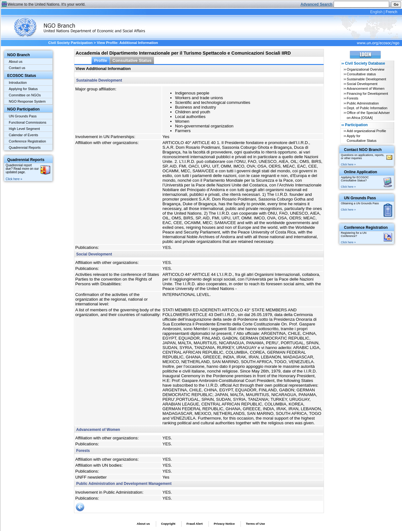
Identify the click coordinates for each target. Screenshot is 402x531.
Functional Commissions (27, 122)
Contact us (17, 68)
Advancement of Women (365, 88)
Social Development (362, 84)
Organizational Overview (365, 69)
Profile (100, 60)
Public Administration (363, 103)
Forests (352, 98)
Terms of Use (255, 523)
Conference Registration (27, 141)
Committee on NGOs (25, 95)
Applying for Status (23, 89)
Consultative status (361, 74)
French (391, 12)
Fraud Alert (195, 523)
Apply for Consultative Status (362, 138)
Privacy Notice (224, 523)
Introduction (18, 82)
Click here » (14, 179)
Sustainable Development (366, 79)
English (376, 12)
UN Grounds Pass (23, 116)
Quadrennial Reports (25, 147)
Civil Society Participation (70, 43)
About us (15, 61)
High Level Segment (24, 129)
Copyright (168, 523)
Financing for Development (367, 93)
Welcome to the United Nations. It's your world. (47, 4)
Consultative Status (132, 60)
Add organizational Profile (366, 131)
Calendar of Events (23, 135)
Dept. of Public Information (367, 108)
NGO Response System (27, 101)
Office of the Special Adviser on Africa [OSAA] (368, 115)
